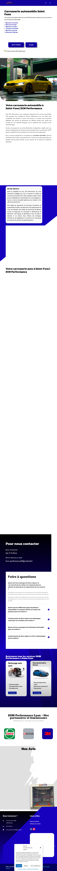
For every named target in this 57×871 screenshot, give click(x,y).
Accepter (19, 865)
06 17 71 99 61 (16, 44)
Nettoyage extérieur (14, 683)
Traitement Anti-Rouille (12, 28)
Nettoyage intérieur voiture (15, 685)
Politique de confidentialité (32, 869)
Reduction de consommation (41, 685)
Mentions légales (34, 820)
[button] (40, 847)
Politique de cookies (22, 869)
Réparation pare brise (11, 30)
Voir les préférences (35, 865)
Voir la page (12, 692)
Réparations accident (12, 26)
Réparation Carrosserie (12, 23)
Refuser (26, 865)
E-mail (31, 44)
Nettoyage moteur (13, 687)
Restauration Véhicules (12, 32)
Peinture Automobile (11, 24)
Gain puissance (37, 687)
